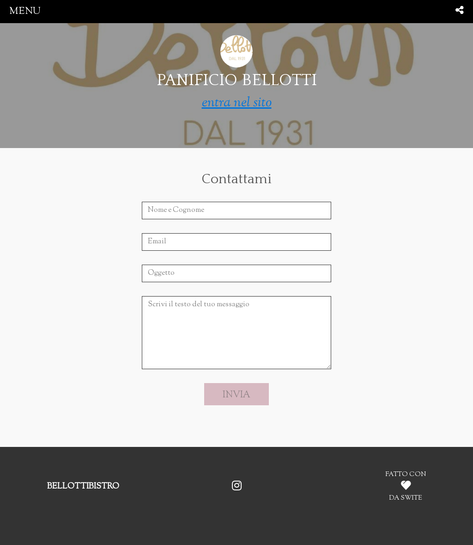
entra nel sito (237, 103)
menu (25, 11)
